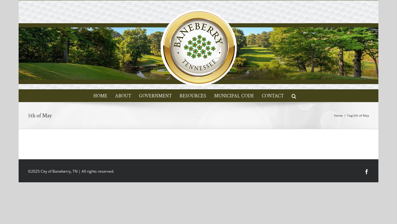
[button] (316, 95)
